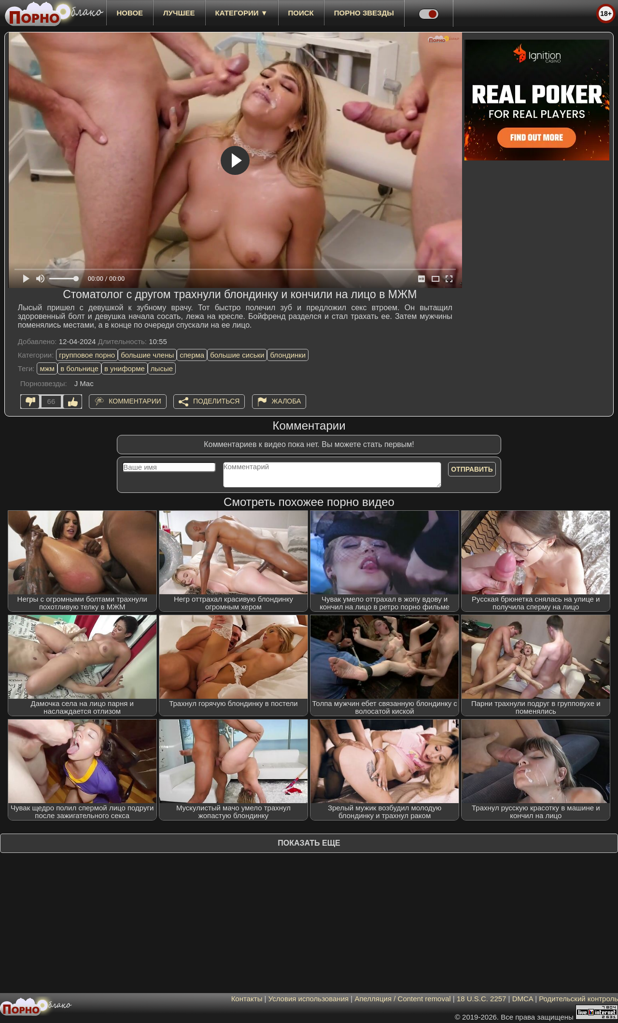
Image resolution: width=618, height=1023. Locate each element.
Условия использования (308, 998)
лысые (162, 368)
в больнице (79, 368)
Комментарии (135, 401)
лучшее (179, 13)
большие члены (147, 355)
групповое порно (87, 355)
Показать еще (309, 843)
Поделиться (216, 401)
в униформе (124, 368)
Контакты (247, 998)
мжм (47, 368)
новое (129, 13)
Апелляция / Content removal (402, 998)
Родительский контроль (578, 998)
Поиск (301, 13)
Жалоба (286, 401)
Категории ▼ (241, 13)
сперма (192, 355)
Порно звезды (364, 13)
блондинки (288, 355)
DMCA (522, 998)
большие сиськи (237, 355)
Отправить (472, 469)
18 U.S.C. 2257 (481, 998)
